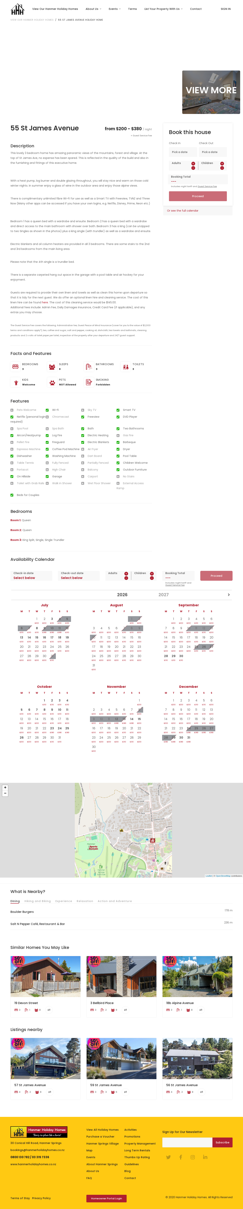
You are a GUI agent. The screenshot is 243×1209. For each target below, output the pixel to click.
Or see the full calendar (182, 211)
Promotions (132, 1136)
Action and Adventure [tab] (115, 901)
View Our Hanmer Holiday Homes (55, 9)
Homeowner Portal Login (106, 1198)
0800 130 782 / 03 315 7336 (29, 1157)
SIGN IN (226, 9)
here (45, 302)
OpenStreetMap (223, 876)
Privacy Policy (41, 1198)
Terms (132, 9)
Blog (127, 1171)
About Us (92, 9)
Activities (130, 1130)
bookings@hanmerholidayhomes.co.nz (37, 1150)
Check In (175, 143)
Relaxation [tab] (85, 901)
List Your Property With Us (162, 9)
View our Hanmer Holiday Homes (32, 19)
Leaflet (209, 876)
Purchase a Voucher (100, 1136)
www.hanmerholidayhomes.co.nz (33, 1164)
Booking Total (181, 176)
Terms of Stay (20, 1198)
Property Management (140, 1143)
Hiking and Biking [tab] (37, 901)
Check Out (206, 143)
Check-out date (72, 573)
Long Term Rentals (137, 1150)
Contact (196, 9)
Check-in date (23, 573)
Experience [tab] (63, 901)
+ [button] (5, 788)
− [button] (5, 793)
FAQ (89, 1178)
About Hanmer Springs (102, 1164)
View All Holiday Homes (102, 1130)
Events (113, 9)
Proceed (198, 196)
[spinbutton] (183, 168)
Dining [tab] (15, 901)
